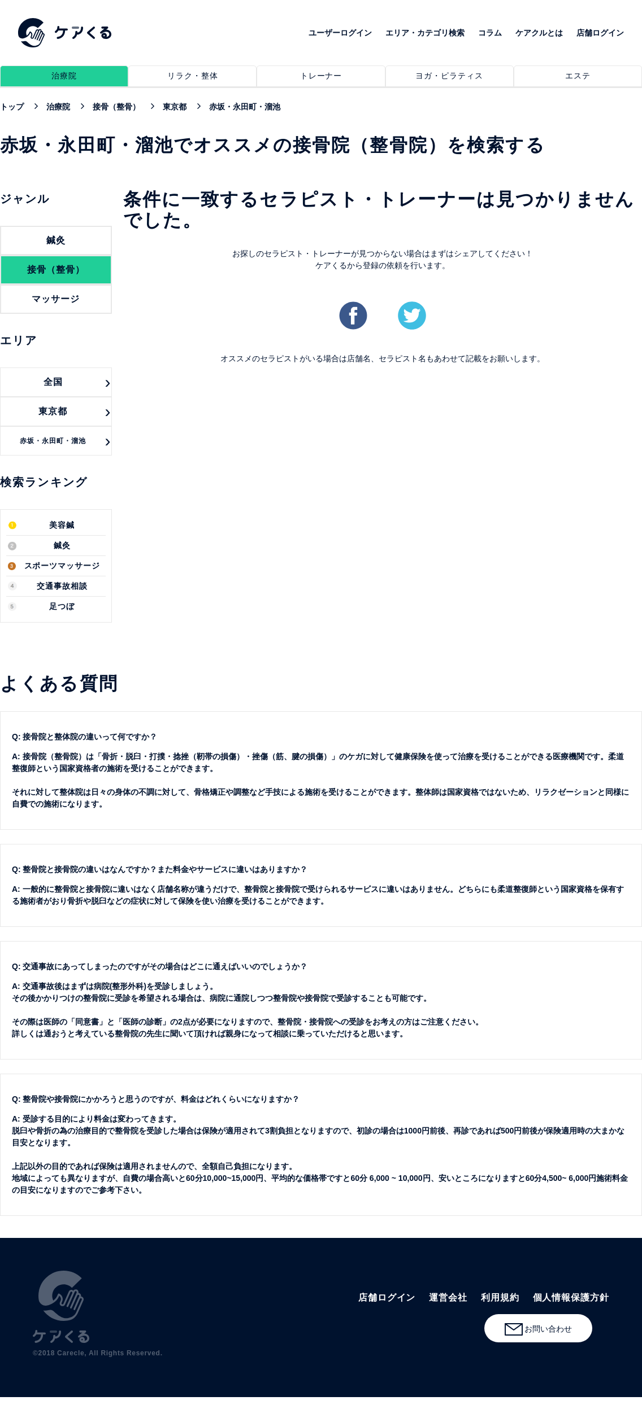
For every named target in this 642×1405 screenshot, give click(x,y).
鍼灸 (62, 545)
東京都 (52, 411)
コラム (490, 32)
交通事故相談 (62, 586)
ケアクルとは (539, 32)
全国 (53, 382)
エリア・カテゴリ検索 (425, 32)
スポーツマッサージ (62, 566)
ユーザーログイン (340, 32)
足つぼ (62, 606)
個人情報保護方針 (571, 1297)
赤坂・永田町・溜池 (53, 441)
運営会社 (448, 1297)
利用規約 (500, 1297)
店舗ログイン (600, 32)
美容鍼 (62, 525)
